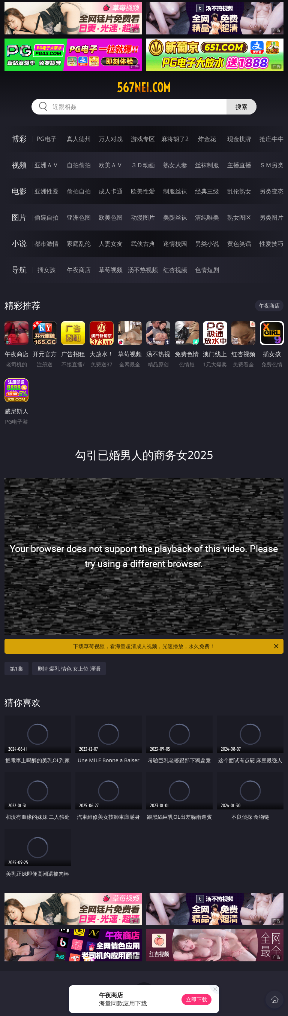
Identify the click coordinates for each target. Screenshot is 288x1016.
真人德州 (79, 139)
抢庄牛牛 (272, 139)
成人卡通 (111, 191)
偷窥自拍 (46, 217)
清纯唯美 (207, 217)
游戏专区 (143, 139)
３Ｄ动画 (143, 165)
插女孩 (47, 270)
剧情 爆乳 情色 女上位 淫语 (69, 668)
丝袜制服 (207, 165)
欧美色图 (111, 217)
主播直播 (239, 165)
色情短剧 (207, 270)
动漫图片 (143, 217)
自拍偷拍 (79, 165)
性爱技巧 (272, 243)
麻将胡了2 (175, 139)
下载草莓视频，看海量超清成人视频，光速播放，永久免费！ (176, 646)
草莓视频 (111, 270)
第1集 (16, 668)
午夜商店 (79, 270)
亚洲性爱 (46, 191)
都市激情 (46, 243)
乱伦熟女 (239, 191)
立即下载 (196, 999)
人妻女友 (111, 243)
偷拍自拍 (79, 191)
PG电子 (46, 139)
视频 (19, 165)
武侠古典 (143, 243)
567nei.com (144, 87)
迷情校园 (175, 243)
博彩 (19, 139)
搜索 (242, 107)
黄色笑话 (239, 243)
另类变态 (272, 191)
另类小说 (207, 243)
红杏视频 (175, 270)
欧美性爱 (143, 191)
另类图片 (272, 217)
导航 (19, 270)
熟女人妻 (175, 165)
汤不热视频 (143, 270)
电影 (19, 191)
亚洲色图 (79, 217)
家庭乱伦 (79, 243)
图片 (19, 217)
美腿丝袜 (175, 217)
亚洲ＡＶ (46, 165)
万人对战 (111, 139)
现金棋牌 (239, 139)
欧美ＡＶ (111, 165)
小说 (19, 243)
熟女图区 (239, 217)
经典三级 (207, 191)
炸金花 (207, 139)
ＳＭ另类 (272, 165)
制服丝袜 (175, 191)
